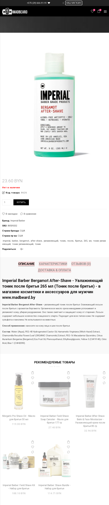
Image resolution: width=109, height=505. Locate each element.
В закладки (11, 214)
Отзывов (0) (81, 264)
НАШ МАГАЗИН (73, 3)
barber (15, 240)
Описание (26, 264)
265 (85, 240)
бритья (78, 240)
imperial (6, 240)
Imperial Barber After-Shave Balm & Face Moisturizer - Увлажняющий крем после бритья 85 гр (90, 421)
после (70, 240)
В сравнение (30, 214)
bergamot (24, 240)
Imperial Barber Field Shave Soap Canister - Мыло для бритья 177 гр (54, 419)
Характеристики (53, 264)
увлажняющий (51, 240)
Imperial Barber (17, 220)
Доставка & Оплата (54, 270)
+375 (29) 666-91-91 (37, 3)
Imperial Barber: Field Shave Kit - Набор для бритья (19, 487)
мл (90, 240)
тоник (63, 240)
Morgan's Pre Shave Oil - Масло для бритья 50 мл (18, 418)
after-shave (36, 240)
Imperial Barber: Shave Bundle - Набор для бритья (54, 487)
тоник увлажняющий (22, 244)
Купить (21, 202)
